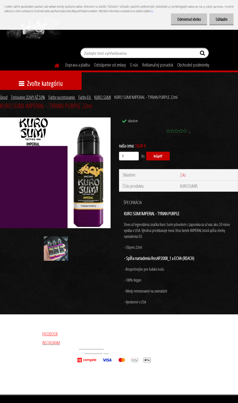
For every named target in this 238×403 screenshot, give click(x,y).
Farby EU (85, 97)
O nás (134, 65)
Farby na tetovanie (62, 97)
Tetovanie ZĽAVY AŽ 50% (28, 97)
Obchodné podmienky (193, 65)
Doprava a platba (77, 65)
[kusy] (129, 156)
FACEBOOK (50, 334)
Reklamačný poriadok (157, 65)
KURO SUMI (102, 97)
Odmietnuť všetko (189, 19)
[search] (203, 54)
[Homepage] (54, 65)
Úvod (3, 97)
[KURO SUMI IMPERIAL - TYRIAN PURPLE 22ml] (55, 120)
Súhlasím (221, 19)
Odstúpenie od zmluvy (110, 65)
